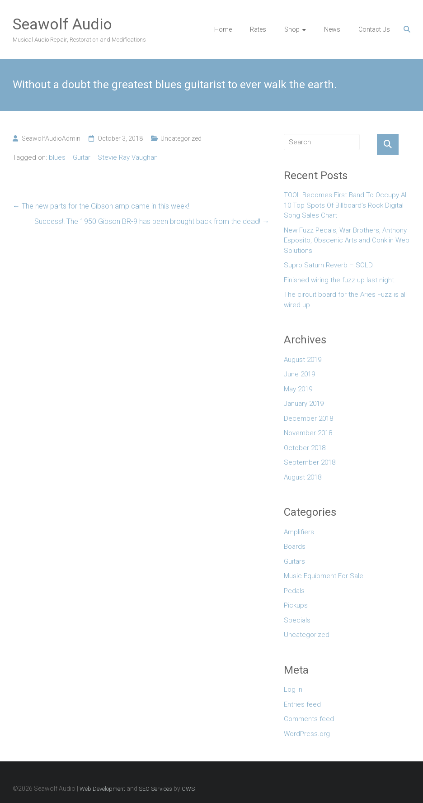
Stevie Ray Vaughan (128, 157)
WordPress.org (307, 734)
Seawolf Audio (62, 24)
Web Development (102, 788)
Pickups (296, 605)
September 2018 (309, 462)
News (332, 29)
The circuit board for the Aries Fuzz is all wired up (345, 299)
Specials (297, 620)
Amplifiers (299, 532)
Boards (295, 546)
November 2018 (308, 433)
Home (223, 29)
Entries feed (302, 704)
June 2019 (299, 374)
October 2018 (304, 448)
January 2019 (304, 403)
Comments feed (309, 719)
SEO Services (155, 788)
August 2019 (302, 360)
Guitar (81, 157)
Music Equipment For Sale (323, 576)
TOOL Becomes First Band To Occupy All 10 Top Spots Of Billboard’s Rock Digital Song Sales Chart (346, 205)
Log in (293, 689)
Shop (292, 29)
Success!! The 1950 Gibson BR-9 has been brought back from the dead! (151, 221)
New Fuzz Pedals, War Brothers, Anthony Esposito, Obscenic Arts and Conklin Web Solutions (346, 240)
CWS (188, 788)
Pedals (294, 591)
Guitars (294, 561)
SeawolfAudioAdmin (51, 138)
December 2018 (308, 418)
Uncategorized (181, 138)
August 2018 (302, 477)
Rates (258, 29)
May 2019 (298, 389)
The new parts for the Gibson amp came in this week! (101, 206)
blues (57, 157)
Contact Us (374, 29)
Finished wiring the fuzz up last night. (340, 280)
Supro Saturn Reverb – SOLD (328, 265)
